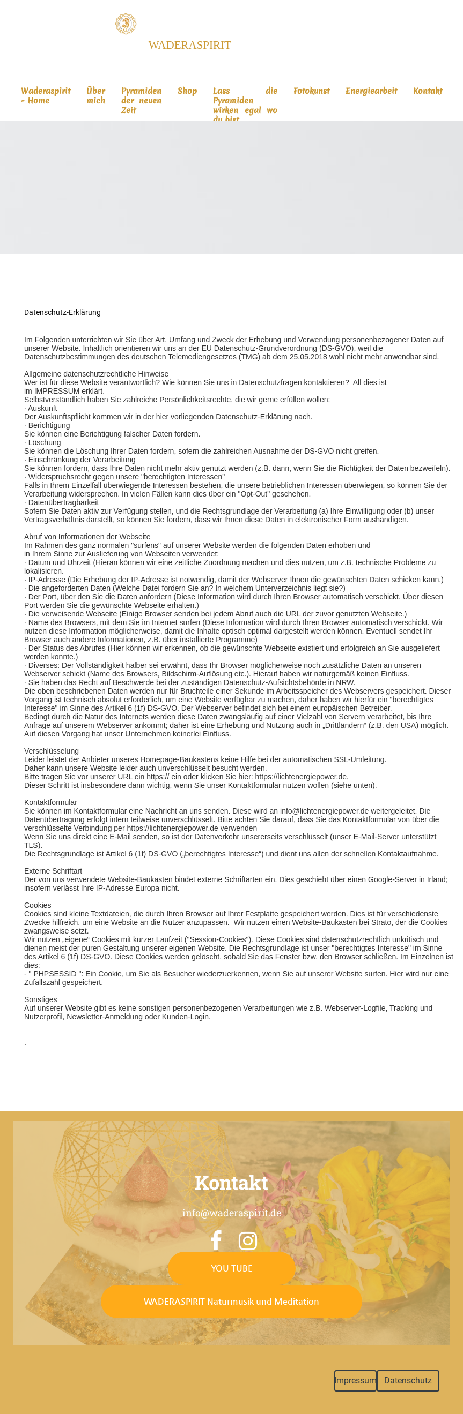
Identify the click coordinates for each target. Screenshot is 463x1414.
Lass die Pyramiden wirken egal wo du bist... (245, 105)
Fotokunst (311, 91)
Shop (187, 91)
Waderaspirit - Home (45, 96)
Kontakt (427, 91)
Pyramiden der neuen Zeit (141, 101)
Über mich (95, 96)
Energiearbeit (371, 91)
